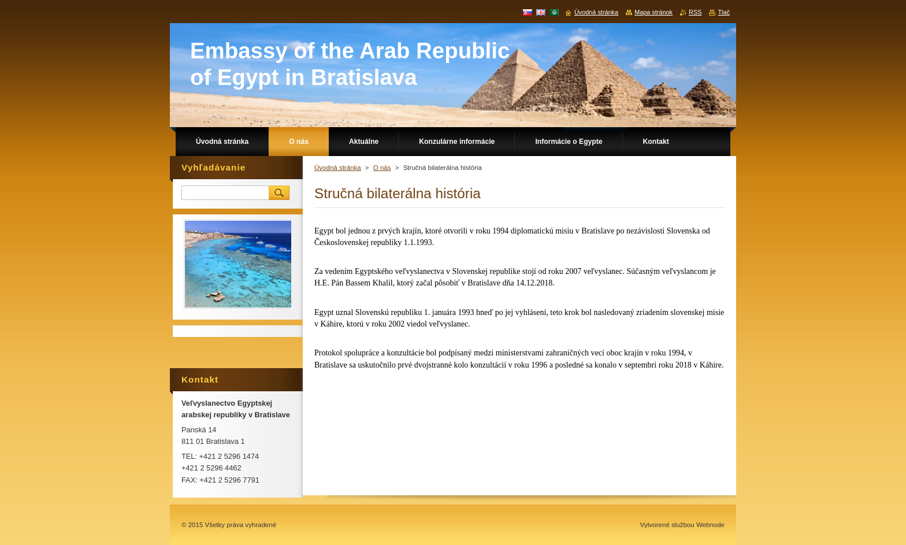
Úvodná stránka (337, 167)
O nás (382, 167)
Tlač (724, 12)
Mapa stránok (653, 12)
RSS (695, 12)
